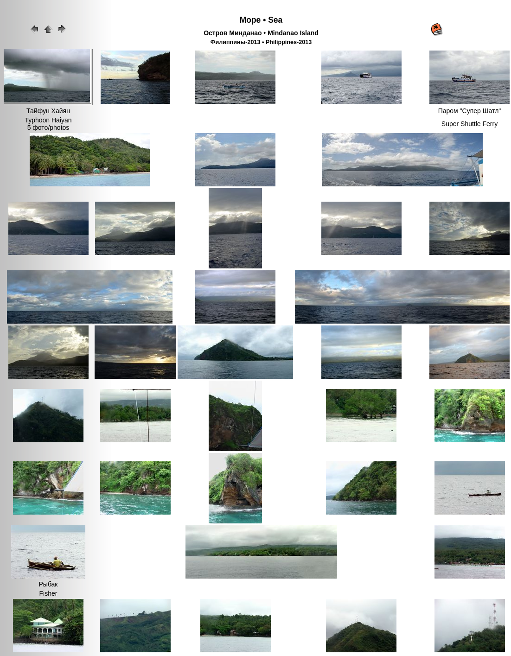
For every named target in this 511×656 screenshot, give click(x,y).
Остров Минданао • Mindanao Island (261, 33)
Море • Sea (261, 20)
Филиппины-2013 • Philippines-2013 (261, 42)
